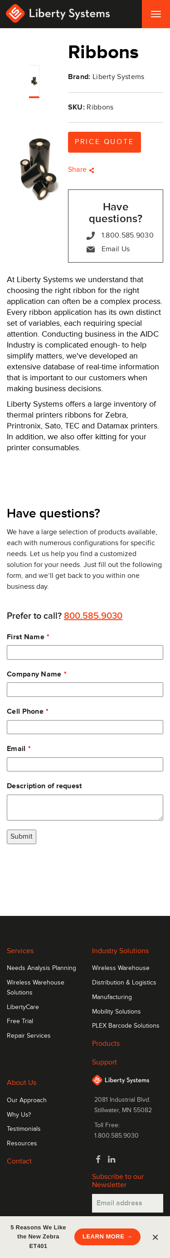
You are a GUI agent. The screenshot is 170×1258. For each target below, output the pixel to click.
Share (81, 169)
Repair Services (29, 1035)
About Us (21, 1082)
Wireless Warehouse (121, 968)
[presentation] (76, 871)
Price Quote (104, 141)
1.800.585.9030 (120, 235)
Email (16, 748)
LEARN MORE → (107, 1236)
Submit (21, 836)
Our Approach (27, 1100)
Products (106, 1043)
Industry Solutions (120, 950)
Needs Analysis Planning (41, 968)
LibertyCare (23, 1007)
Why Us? (19, 1115)
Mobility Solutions (116, 1011)
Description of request (44, 786)
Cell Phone (25, 711)
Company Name (34, 674)
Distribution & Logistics (124, 982)
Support (104, 1062)
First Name (25, 636)
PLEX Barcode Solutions (126, 1025)
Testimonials (24, 1129)
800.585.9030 (93, 616)
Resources (22, 1143)
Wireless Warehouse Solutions (35, 987)
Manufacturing (112, 997)
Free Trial (20, 1021)
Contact (19, 1161)
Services (20, 950)
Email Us (108, 249)
